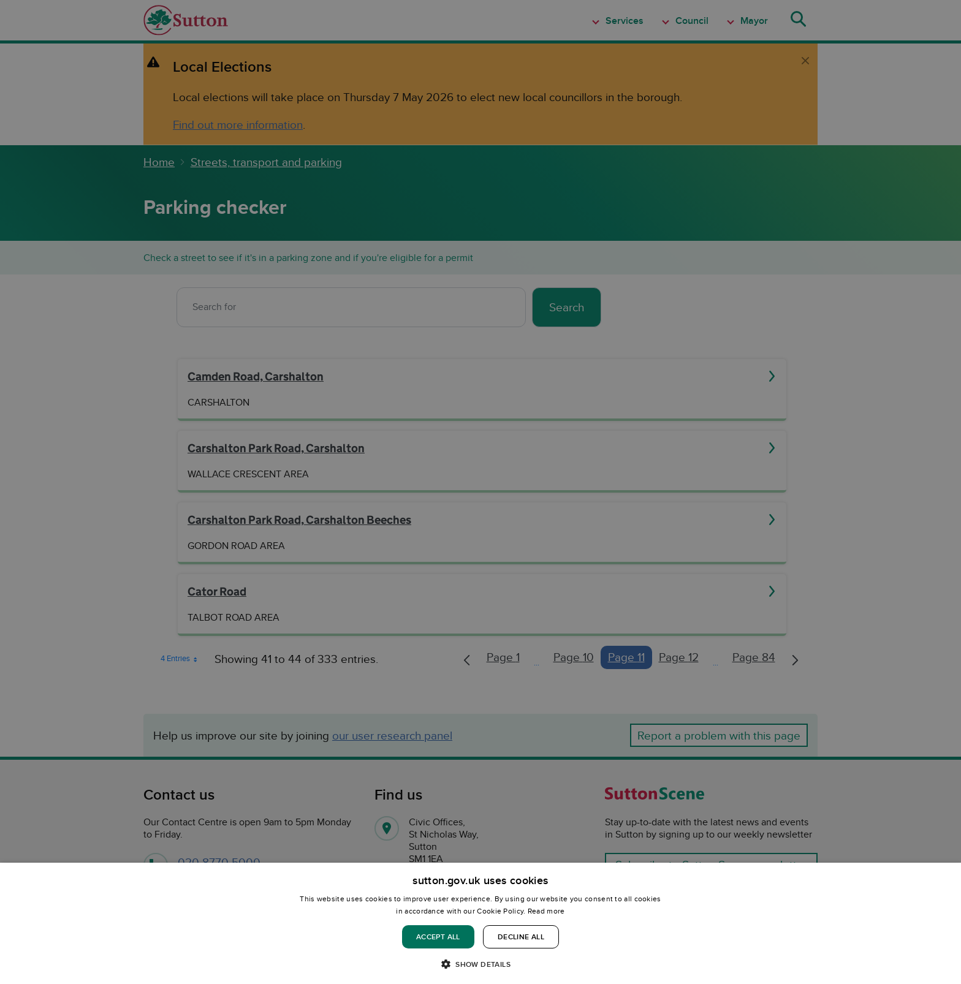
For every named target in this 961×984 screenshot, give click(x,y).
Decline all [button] (521, 936)
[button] (480, 963)
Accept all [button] (438, 936)
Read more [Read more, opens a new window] (546, 911)
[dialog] (480, 923)
